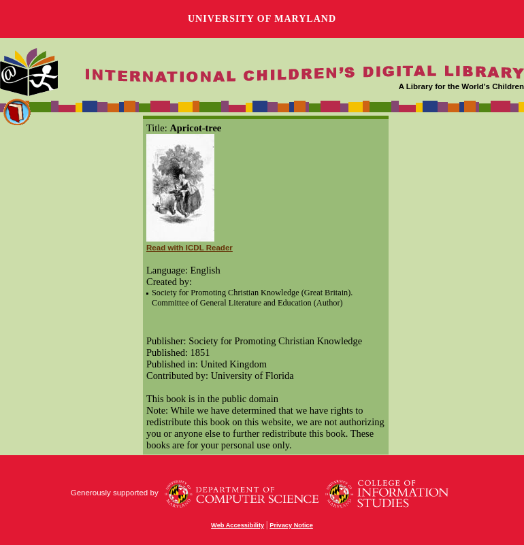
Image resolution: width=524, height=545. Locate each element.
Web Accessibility (237, 525)
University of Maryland (262, 19)
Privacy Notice (291, 525)
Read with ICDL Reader (189, 248)
